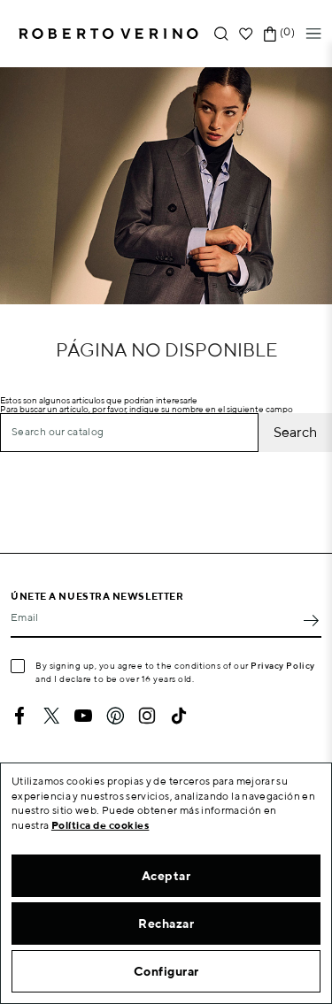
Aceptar (166, 876)
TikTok (179, 715)
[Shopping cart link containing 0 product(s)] (270, 34)
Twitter (51, 715)
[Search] (129, 432)
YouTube (83, 715)
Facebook (19, 715)
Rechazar (166, 923)
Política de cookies (100, 825)
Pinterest (115, 715)
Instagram (147, 715)
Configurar (166, 971)
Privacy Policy (283, 665)
